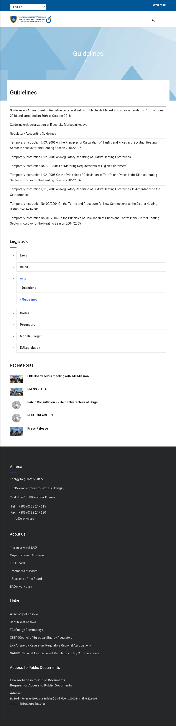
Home (88, 61)
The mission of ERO (23, 547)
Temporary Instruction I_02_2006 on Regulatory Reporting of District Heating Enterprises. (71, 157)
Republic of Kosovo (23, 622)
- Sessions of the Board (26, 578)
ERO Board (17, 563)
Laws (23, 255)
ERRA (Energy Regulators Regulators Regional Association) (50, 645)
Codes (24, 313)
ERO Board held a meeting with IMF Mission (58, 376)
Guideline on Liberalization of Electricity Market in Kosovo (48, 124)
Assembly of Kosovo (24, 614)
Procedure (27, 324)
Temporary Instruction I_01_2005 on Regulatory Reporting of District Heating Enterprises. (71, 189)
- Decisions (28, 287)
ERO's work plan (21, 586)
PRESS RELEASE (38, 389)
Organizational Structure (27, 555)
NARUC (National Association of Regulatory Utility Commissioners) (55, 653)
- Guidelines (28, 299)
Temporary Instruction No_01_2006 (34, 166)
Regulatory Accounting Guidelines (33, 133)
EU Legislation (30, 347)
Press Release (37, 428)
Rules (24, 267)
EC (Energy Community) (26, 630)
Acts (23, 278)
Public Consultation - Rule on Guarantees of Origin (63, 402)
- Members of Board (24, 571)
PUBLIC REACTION (40, 415)
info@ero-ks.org (23, 518)
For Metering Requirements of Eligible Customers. (93, 166)
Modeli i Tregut (30, 336)
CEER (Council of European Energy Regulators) (42, 637)
